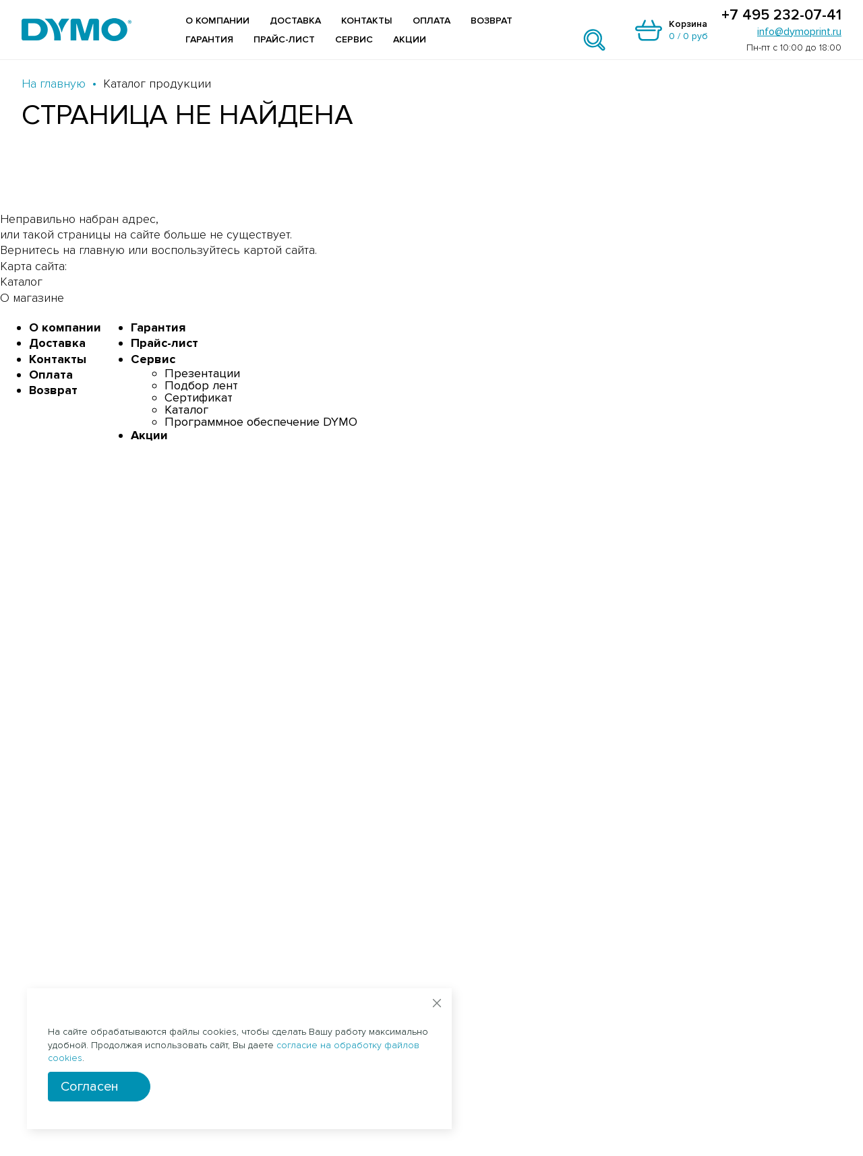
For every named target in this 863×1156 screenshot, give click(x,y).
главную (102, 250)
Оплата (431, 20)
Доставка (295, 20)
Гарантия (209, 39)
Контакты (366, 20)
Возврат (491, 20)
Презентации (202, 373)
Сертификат (199, 397)
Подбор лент (201, 385)
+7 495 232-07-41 (781, 15)
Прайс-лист (284, 39)
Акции (409, 39)
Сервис (354, 39)
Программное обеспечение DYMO (261, 421)
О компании (217, 20)
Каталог (186, 409)
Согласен (90, 1087)
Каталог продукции (157, 83)
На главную (54, 83)
